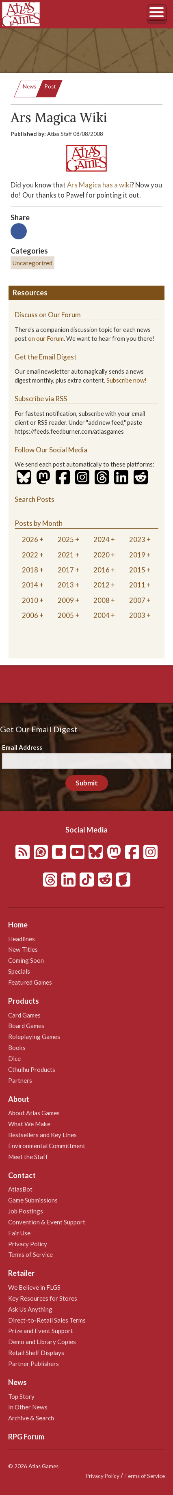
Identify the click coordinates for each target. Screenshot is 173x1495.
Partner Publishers (33, 1363)
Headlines (21, 938)
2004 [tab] (101, 615)
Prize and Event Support (40, 1330)
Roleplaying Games (34, 1036)
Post (50, 86)
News (29, 86)
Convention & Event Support (46, 1222)
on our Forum (46, 338)
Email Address (22, 747)
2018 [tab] (30, 570)
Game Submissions (33, 1200)
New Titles (23, 949)
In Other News (28, 1407)
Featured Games (30, 982)
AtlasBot (20, 1189)
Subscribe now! (126, 380)
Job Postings (25, 1211)
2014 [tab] (30, 585)
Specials (19, 971)
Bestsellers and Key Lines (42, 1134)
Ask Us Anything (30, 1309)
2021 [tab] (66, 555)
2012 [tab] (101, 585)
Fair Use (19, 1233)
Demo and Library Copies (42, 1341)
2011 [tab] (137, 585)
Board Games (26, 1025)
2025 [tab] (66, 539)
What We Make (29, 1123)
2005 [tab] (66, 615)
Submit (87, 783)
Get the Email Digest (46, 357)
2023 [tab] (137, 539)
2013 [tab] (66, 585)
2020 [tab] (101, 555)
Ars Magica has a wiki (99, 185)
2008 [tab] (101, 600)
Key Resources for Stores (42, 1298)
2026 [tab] (30, 539)
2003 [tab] (137, 615)
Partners (20, 1080)
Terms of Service (30, 1254)
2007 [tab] (137, 600)
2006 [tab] (30, 615)
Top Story (21, 1396)
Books (17, 1047)
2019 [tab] (137, 555)
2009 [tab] (66, 600)
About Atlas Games (34, 1112)
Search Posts (34, 499)
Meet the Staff (28, 1156)
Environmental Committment (46, 1145)
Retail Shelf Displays (36, 1352)
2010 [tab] (30, 600)
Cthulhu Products (31, 1069)
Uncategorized (32, 263)
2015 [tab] (137, 570)
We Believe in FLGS (34, 1287)
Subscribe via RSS (41, 398)
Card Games (24, 1015)
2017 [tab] (66, 570)
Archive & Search (31, 1418)
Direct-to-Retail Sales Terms (47, 1320)
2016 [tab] (101, 570)
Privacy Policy (27, 1244)
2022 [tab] (30, 555)
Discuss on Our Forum (48, 314)
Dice (14, 1058)
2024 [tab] (101, 539)
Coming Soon (26, 960)
